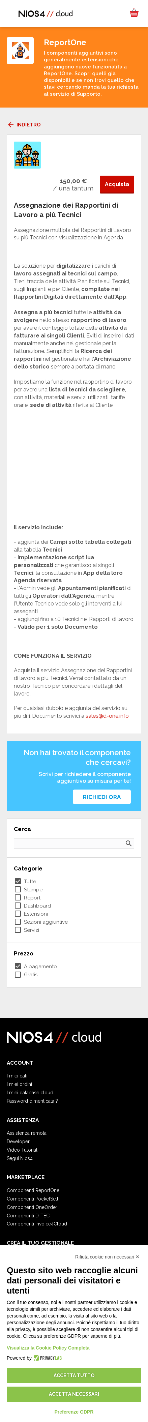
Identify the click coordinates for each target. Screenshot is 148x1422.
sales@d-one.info (107, 716)
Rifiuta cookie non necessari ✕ (107, 1257)
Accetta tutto (74, 1375)
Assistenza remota (27, 1133)
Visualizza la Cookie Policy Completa (48, 1348)
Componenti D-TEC (28, 1215)
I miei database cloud (30, 1092)
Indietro (24, 124)
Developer (18, 1141)
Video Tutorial (22, 1150)
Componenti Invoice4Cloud (37, 1223)
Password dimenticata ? (32, 1101)
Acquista (117, 184)
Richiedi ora (102, 797)
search (129, 843)
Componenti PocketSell (32, 1199)
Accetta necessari (74, 1394)
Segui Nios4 (20, 1158)
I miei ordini (19, 1084)
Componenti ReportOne (33, 1190)
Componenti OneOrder (32, 1207)
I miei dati (17, 1075)
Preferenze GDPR (74, 1412)
